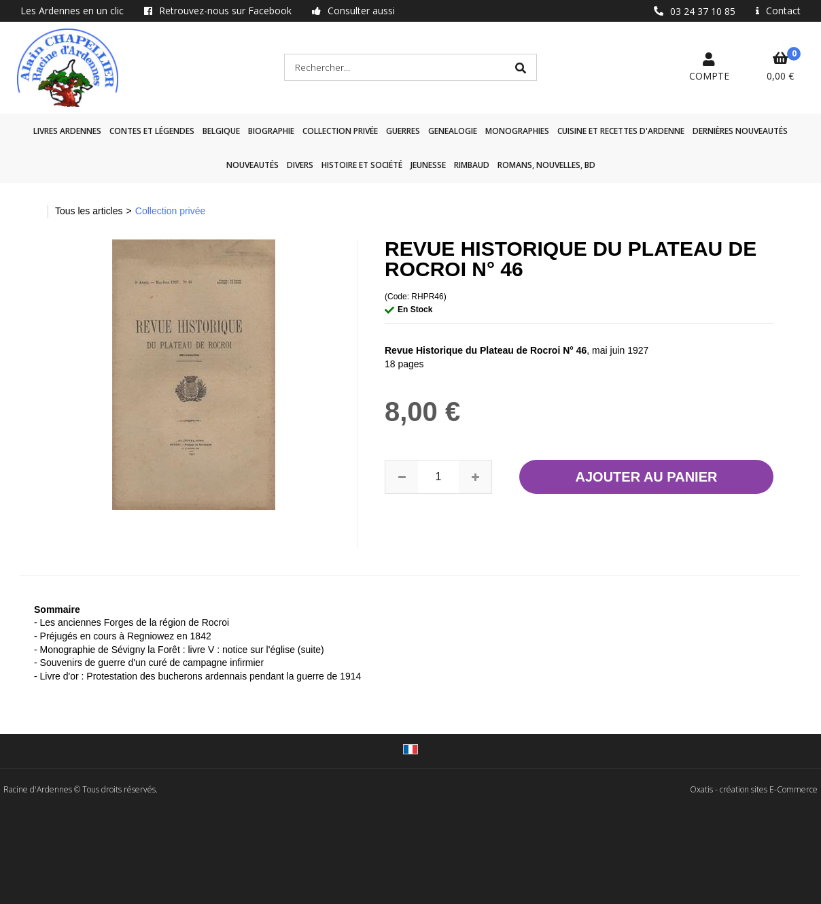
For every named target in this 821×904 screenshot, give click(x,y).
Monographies (517, 131)
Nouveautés (252, 165)
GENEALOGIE (452, 131)
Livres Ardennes (67, 131)
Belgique (221, 131)
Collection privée (340, 131)
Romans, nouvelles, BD (546, 165)
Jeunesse (428, 165)
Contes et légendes (151, 131)
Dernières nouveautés (740, 131)
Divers (300, 165)
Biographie (271, 131)
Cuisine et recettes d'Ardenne (620, 131)
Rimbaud (471, 165)
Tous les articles (89, 210)
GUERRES (403, 131)
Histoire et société (361, 165)
